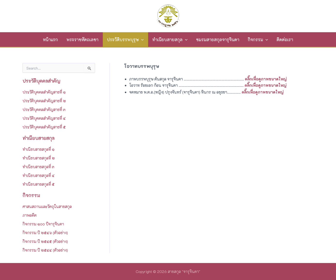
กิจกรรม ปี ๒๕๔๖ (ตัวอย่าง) (45, 232)
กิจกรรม (258, 39)
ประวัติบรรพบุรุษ (125, 39)
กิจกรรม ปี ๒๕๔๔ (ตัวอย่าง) (45, 250)
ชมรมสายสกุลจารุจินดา (217, 39)
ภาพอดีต (30, 215)
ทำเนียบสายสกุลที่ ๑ (39, 149)
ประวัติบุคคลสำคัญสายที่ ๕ (44, 126)
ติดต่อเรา (285, 39)
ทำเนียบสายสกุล (170, 39)
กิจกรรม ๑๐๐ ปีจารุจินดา (43, 223)
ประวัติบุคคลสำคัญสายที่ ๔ (44, 118)
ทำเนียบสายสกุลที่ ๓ (38, 166)
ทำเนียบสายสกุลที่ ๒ (39, 157)
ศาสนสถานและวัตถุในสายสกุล (47, 206)
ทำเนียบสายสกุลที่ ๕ (39, 184)
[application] (141, 39)
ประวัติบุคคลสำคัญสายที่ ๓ (44, 109)
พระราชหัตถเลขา (82, 39)
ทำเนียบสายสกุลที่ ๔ (39, 175)
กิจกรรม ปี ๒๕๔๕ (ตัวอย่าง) (45, 241)
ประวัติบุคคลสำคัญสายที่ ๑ (44, 92)
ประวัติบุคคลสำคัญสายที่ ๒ (44, 100)
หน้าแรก (50, 39)
